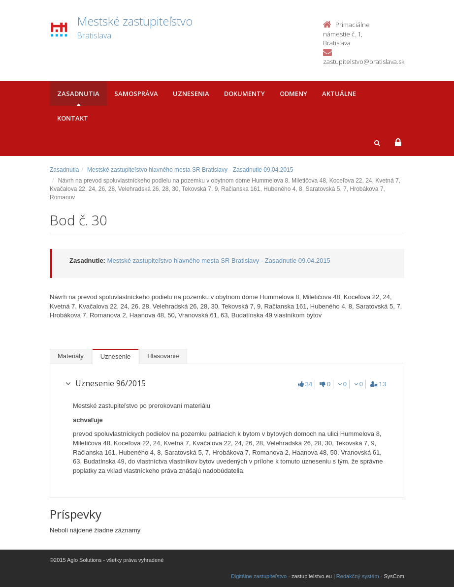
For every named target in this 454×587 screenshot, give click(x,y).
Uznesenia (191, 93)
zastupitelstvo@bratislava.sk (363, 61)
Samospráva (136, 93)
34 (305, 384)
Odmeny (293, 93)
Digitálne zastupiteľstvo (259, 576)
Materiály (71, 356)
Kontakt (72, 118)
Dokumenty (244, 93)
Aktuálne (339, 93)
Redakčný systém (357, 576)
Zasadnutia (78, 93)
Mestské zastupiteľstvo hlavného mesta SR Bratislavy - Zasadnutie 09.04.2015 (190, 169)
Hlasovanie (163, 356)
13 (378, 384)
